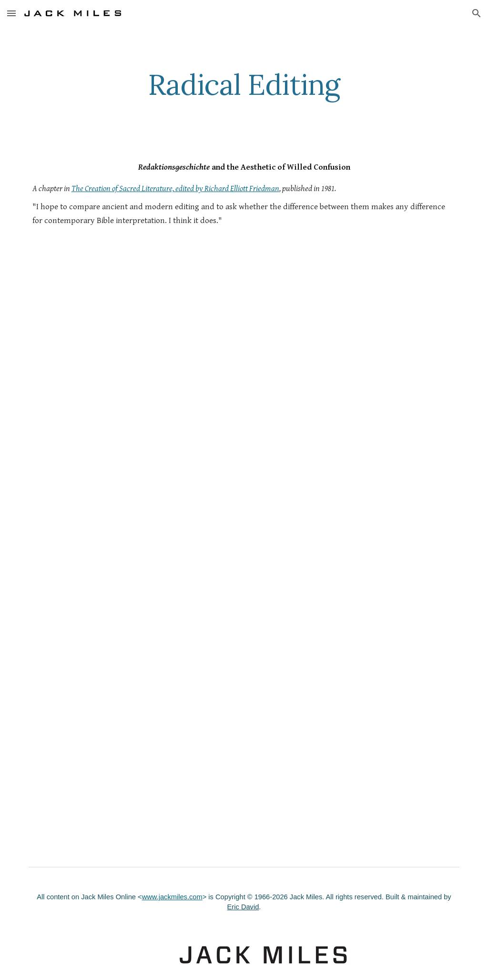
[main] (244, 84)
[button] (11, 13)
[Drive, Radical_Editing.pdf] (244, 568)
